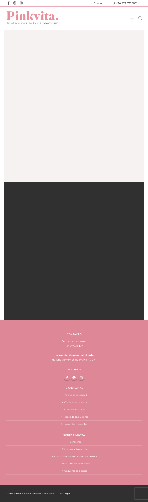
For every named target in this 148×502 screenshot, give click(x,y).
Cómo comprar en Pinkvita (75, 463)
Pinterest (74, 378)
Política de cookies (75, 409)
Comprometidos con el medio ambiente (75, 456)
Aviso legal (64, 493)
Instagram (81, 378)
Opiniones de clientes (75, 470)
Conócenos (75, 441)
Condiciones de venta (75, 402)
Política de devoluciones (75, 416)
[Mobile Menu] (132, 18)
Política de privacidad (75, 394)
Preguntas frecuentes (75, 423)
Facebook (67, 378)
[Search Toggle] (140, 18)
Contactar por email (74, 341)
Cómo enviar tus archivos (75, 449)
